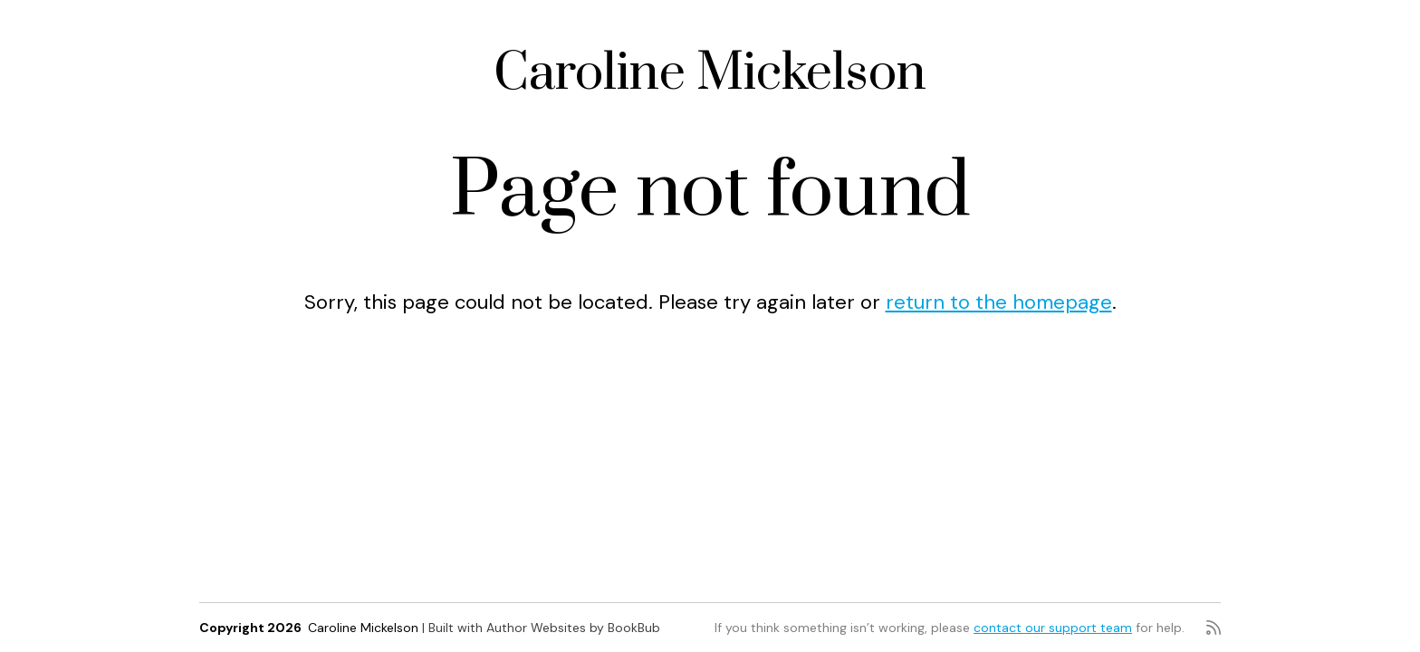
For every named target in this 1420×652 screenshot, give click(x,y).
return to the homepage (999, 302)
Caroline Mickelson (710, 74)
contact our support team (1053, 627)
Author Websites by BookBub (573, 627)
